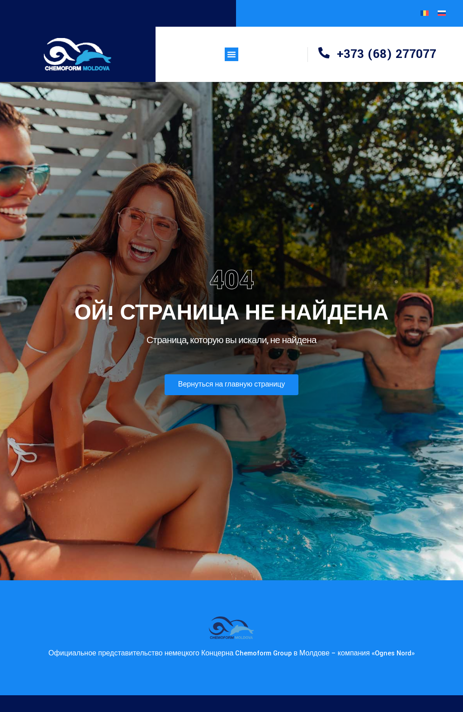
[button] (231, 54)
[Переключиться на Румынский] (424, 13)
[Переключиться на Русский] (441, 13)
